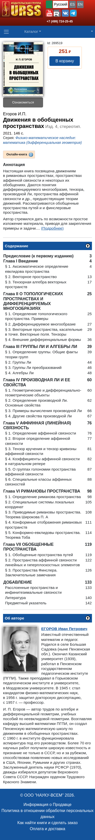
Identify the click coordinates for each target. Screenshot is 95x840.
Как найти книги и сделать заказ (47, 823)
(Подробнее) (52, 228)
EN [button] (80, 4)
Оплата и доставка (47, 829)
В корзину (64, 61)
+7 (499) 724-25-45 (60, 21)
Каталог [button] (31, 31)
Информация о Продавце (47, 804)
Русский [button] (60, 4)
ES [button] (72, 4)
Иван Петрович (64, 629)
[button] (49, 13)
